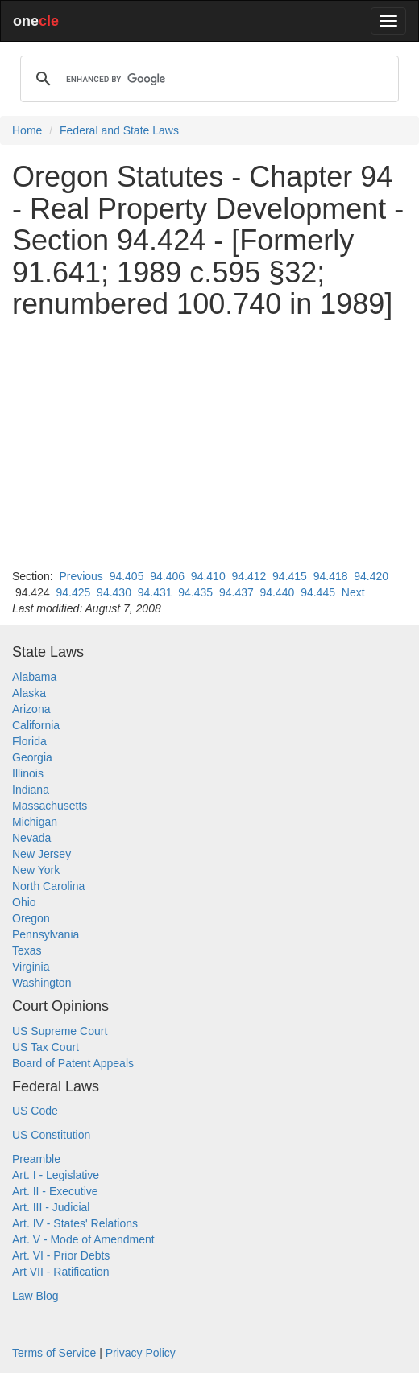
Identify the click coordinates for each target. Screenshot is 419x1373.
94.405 (127, 576)
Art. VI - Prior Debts (61, 1255)
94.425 (73, 592)
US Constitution (51, 1134)
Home (27, 130)
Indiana (30, 789)
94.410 (208, 576)
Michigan (34, 821)
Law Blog (35, 1295)
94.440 (277, 592)
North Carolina (48, 886)
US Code (35, 1110)
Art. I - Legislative (55, 1175)
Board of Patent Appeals (73, 1063)
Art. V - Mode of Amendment (83, 1239)
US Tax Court (45, 1047)
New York (36, 870)
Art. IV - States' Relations (75, 1223)
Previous (80, 576)
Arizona (31, 709)
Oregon (31, 918)
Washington (41, 982)
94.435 (195, 592)
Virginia (30, 966)
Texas (27, 950)
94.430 (114, 592)
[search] (207, 79)
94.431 (155, 592)
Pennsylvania (45, 934)
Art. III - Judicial (50, 1207)
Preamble (36, 1158)
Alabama (34, 676)
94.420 (371, 576)
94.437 (236, 592)
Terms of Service (54, 1352)
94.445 (318, 592)
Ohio (24, 902)
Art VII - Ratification (61, 1271)
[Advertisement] (209, 444)
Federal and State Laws (119, 130)
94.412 (248, 576)
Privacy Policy (141, 1352)
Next (353, 592)
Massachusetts (49, 805)
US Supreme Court (59, 1031)
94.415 (289, 576)
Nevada (31, 837)
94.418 (330, 576)
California (36, 725)
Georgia (32, 757)
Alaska (29, 692)
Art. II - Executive (55, 1191)
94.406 (167, 576)
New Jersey (41, 853)
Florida (29, 741)
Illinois (28, 773)
